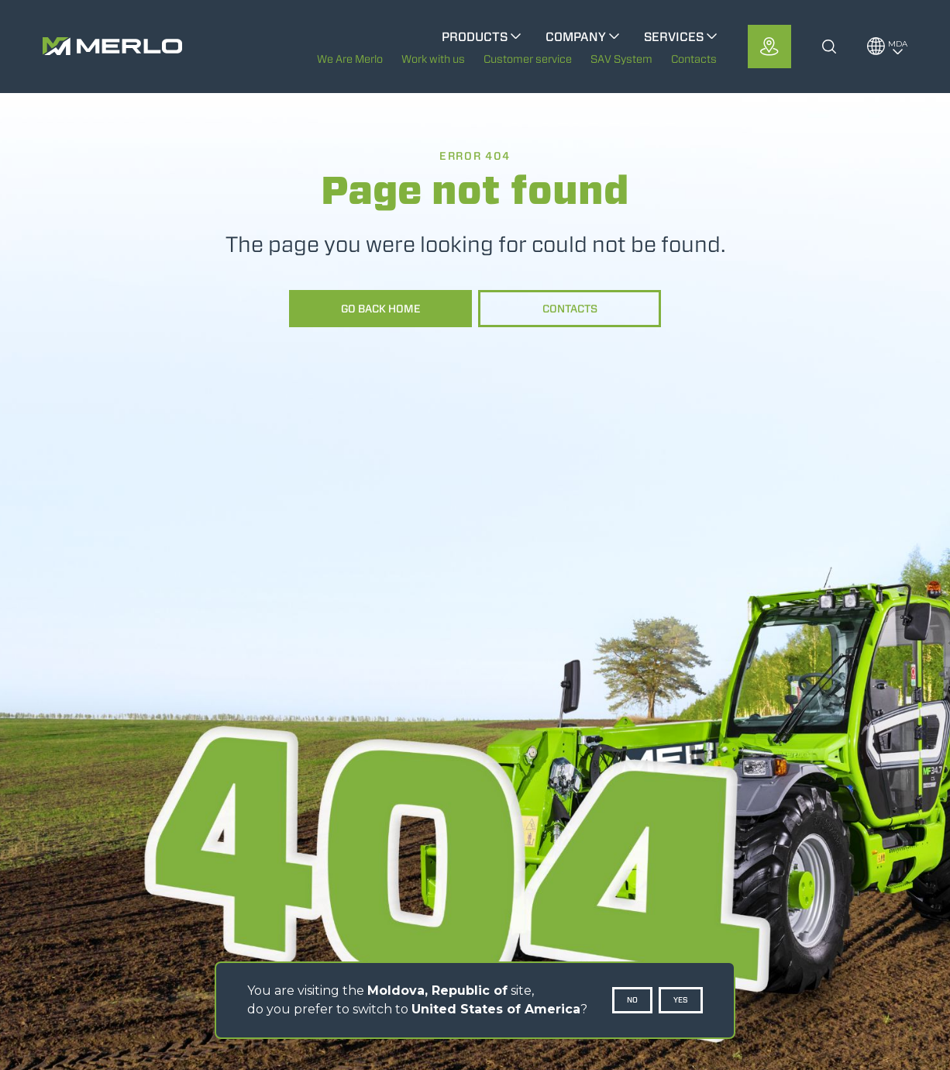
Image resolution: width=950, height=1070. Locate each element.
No (632, 1000)
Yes (680, 1000)
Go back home (381, 309)
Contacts (569, 309)
